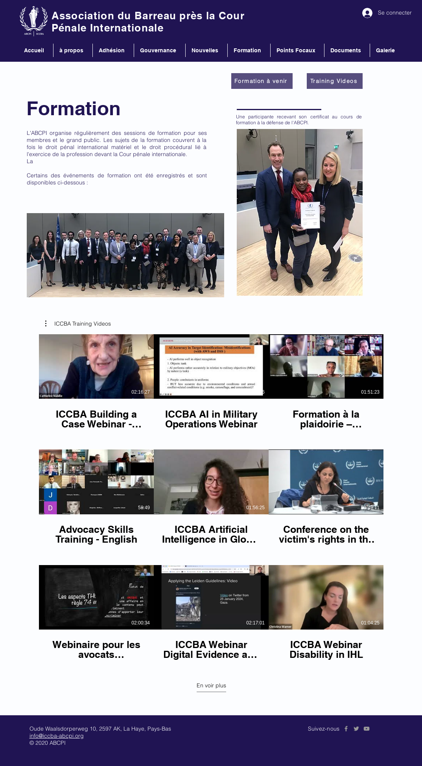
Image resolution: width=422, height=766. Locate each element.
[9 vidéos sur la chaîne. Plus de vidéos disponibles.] (211, 497)
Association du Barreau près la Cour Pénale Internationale (148, 21)
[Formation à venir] (262, 81)
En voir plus (211, 685)
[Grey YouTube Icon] (366, 728)
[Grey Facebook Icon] (346, 728)
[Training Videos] (335, 81)
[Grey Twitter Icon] (356, 728)
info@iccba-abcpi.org (56, 735)
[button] (78, 323)
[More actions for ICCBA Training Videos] (78, 323)
